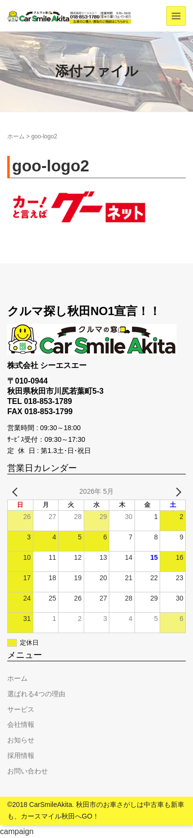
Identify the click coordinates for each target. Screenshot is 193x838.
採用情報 (20, 755)
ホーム (16, 136)
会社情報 (20, 724)
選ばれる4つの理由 (36, 694)
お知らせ (20, 740)
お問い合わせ (27, 771)
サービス (20, 709)
